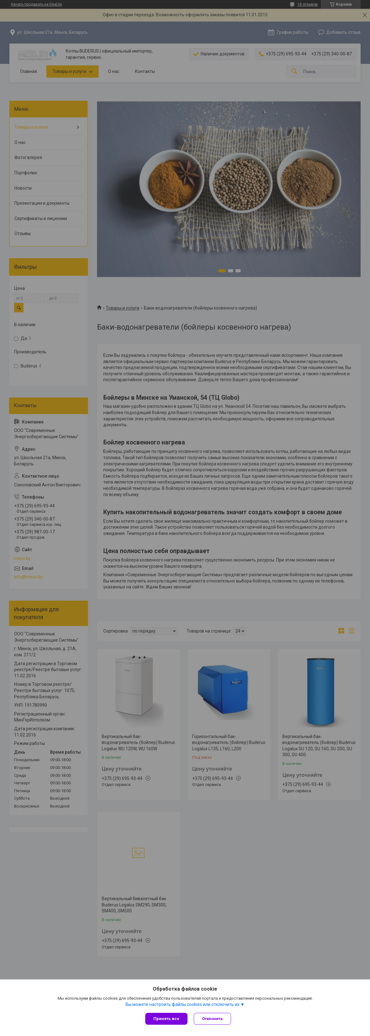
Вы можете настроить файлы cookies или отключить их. (183, 1004)
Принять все (166, 1018)
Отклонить (212, 1018)
